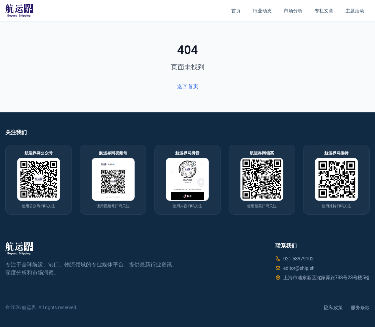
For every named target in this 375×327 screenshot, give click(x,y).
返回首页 (187, 86)
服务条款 (360, 307)
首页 (236, 10)
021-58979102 (298, 258)
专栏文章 (324, 10)
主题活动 (354, 10)
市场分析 (293, 10)
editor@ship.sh (299, 268)
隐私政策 (333, 307)
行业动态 (262, 10)
